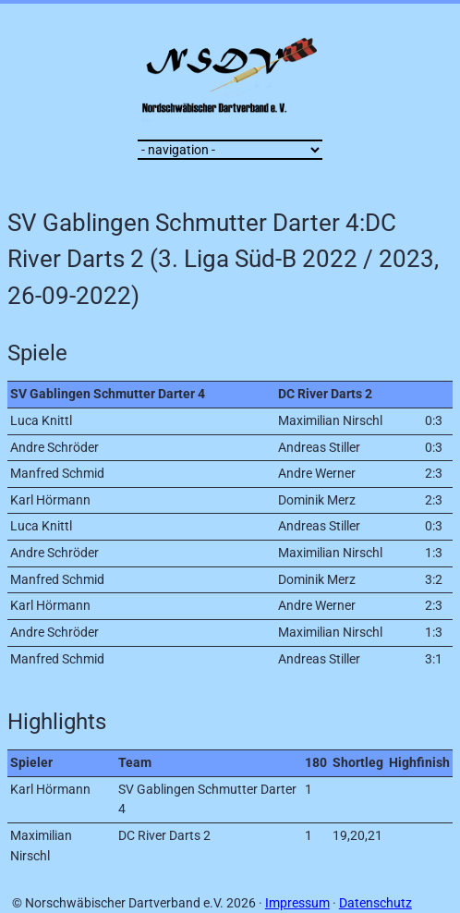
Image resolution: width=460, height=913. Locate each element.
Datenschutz (375, 903)
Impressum (297, 903)
